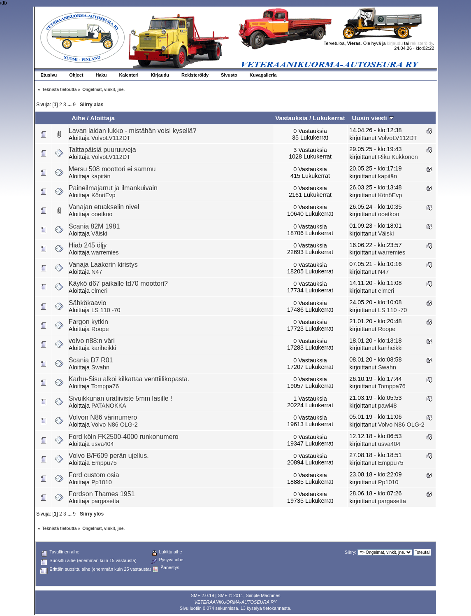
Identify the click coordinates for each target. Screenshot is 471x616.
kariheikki (103, 348)
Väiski (99, 233)
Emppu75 (104, 463)
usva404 (102, 444)
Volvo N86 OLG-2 (114, 424)
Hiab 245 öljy (88, 245)
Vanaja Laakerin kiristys (103, 264)
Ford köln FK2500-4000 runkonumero (124, 436)
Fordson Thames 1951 (102, 493)
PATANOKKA (108, 405)
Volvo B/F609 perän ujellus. (109, 455)
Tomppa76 (105, 386)
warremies (104, 252)
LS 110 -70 (105, 310)
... (70, 104)
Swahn (100, 367)
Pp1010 (101, 482)
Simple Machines (263, 595)
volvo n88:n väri (92, 340)
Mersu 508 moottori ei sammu (112, 169)
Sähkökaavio (88, 302)
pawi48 (387, 405)
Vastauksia (291, 117)
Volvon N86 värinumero (103, 417)
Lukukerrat (329, 117)
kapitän (100, 176)
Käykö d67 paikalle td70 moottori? (118, 283)
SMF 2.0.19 (202, 595)
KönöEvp (103, 195)
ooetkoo (101, 214)
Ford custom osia (94, 474)
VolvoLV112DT (110, 138)
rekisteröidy (421, 43)
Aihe (78, 117)
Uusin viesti (372, 117)
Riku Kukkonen (398, 157)
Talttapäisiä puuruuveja (102, 149)
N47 (96, 271)
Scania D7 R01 (91, 360)
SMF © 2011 (231, 595)
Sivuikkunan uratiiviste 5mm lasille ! (120, 398)
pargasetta (105, 501)
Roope (100, 329)
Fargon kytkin (88, 321)
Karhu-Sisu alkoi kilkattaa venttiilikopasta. (129, 379)
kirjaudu (395, 43)
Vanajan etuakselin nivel (104, 206)
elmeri (99, 290)
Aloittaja (102, 117)
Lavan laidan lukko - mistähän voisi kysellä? (132, 130)
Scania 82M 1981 (94, 226)
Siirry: (350, 552)
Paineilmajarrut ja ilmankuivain (113, 187)
